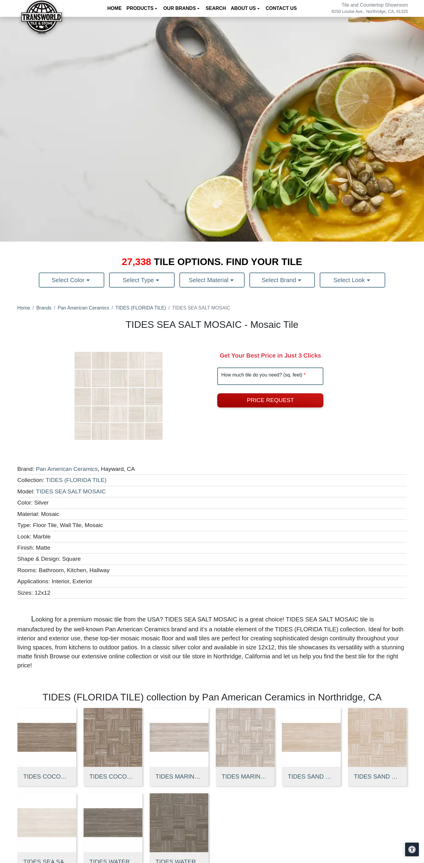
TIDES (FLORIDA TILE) (140, 307)
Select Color (69, 280)
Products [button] (141, 8)
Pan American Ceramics (83, 307)
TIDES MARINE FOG (179, 776)
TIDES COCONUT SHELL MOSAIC (113, 776)
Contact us (281, 8)
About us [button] (244, 8)
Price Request (270, 400)
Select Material (209, 280)
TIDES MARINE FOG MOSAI (245, 776)
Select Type (139, 280)
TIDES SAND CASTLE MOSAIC (377, 776)
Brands (44, 307)
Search (216, 8)
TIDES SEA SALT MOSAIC (71, 491)
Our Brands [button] (180, 8)
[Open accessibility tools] (411, 849)
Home (114, 8)
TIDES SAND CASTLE (311, 776)
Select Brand (280, 280)
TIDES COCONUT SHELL (46, 776)
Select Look (350, 280)
